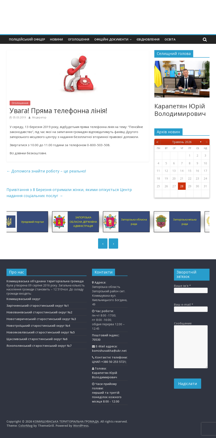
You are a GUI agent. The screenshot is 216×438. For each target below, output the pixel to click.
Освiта (170, 39)
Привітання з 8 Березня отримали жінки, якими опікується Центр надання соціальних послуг (69, 192)
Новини (56, 39)
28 (181, 186)
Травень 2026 (182, 142)
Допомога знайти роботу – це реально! (46, 170)
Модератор (39, 117)
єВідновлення (148, 39)
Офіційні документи (111, 39)
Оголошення (78, 39)
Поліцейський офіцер (27, 39)
